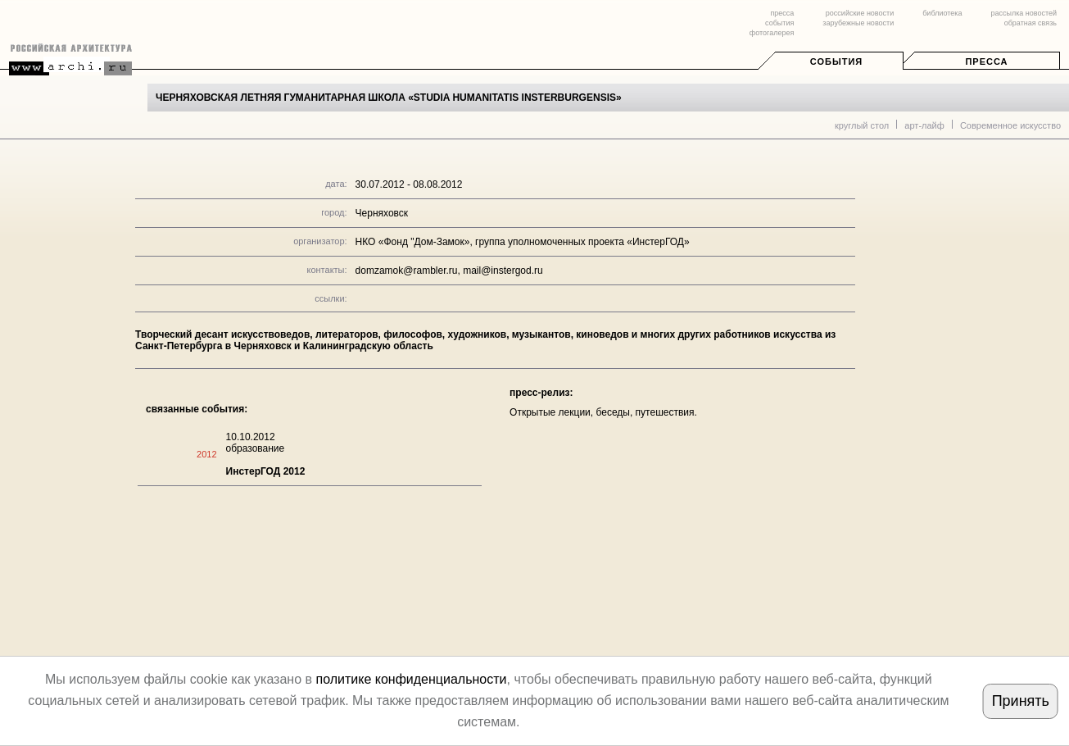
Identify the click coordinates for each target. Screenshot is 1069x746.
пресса (782, 13)
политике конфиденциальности (410, 679)
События (836, 61)
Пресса (986, 61)
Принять (1020, 701)
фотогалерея (772, 33)
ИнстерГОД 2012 (266, 471)
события (779, 23)
